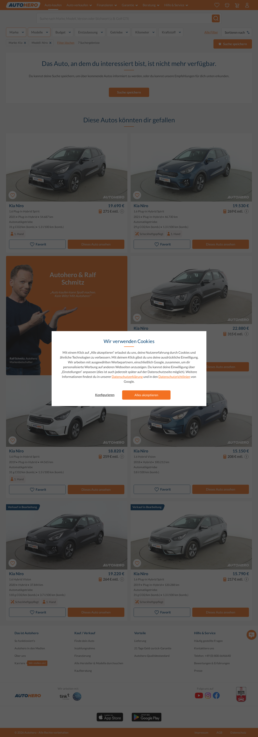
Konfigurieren (104, 395)
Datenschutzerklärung (127, 376)
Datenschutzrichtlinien (174, 376)
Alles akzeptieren (146, 395)
